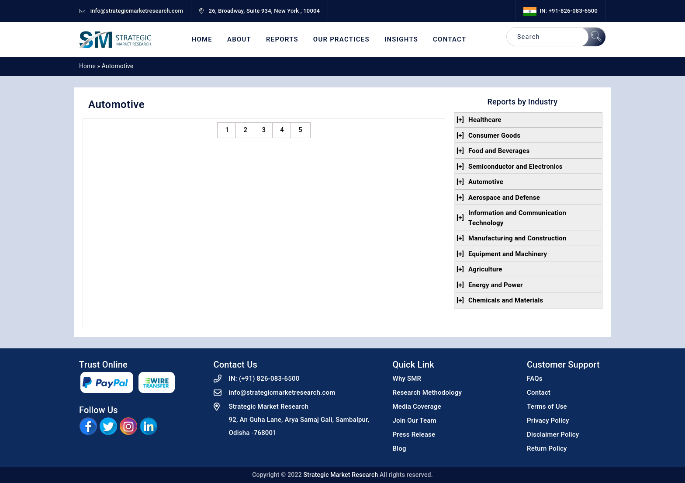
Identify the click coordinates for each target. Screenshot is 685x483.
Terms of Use (547, 406)
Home (202, 39)
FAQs (535, 378)
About (239, 39)
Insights (401, 39)
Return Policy (547, 448)
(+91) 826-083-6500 (269, 378)
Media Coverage (417, 406)
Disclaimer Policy (553, 434)
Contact (449, 39)
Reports (282, 39)
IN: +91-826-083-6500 (560, 10)
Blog (399, 448)
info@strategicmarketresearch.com (282, 392)
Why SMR (407, 378)
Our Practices (341, 39)
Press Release (414, 434)
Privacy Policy (548, 420)
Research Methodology (427, 392)
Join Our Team (414, 420)
